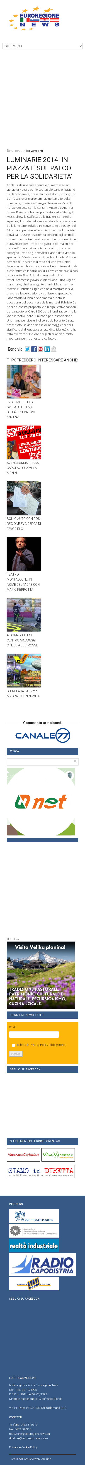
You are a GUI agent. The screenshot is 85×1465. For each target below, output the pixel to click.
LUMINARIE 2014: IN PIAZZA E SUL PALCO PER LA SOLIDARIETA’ (39, 168)
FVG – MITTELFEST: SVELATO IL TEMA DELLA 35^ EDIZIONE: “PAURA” (21, 409)
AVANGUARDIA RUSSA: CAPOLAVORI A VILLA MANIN (23, 468)
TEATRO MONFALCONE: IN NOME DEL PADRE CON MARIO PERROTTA (23, 582)
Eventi (33, 151)
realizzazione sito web (25, 1459)
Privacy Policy (39, 1045)
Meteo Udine (13, 939)
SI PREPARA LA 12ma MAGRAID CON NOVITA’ (23, 693)
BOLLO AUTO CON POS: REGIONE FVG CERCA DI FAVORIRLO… (24, 524)
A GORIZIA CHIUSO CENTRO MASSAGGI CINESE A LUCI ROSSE (22, 640)
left (40, 151)
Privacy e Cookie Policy (23, 1447)
